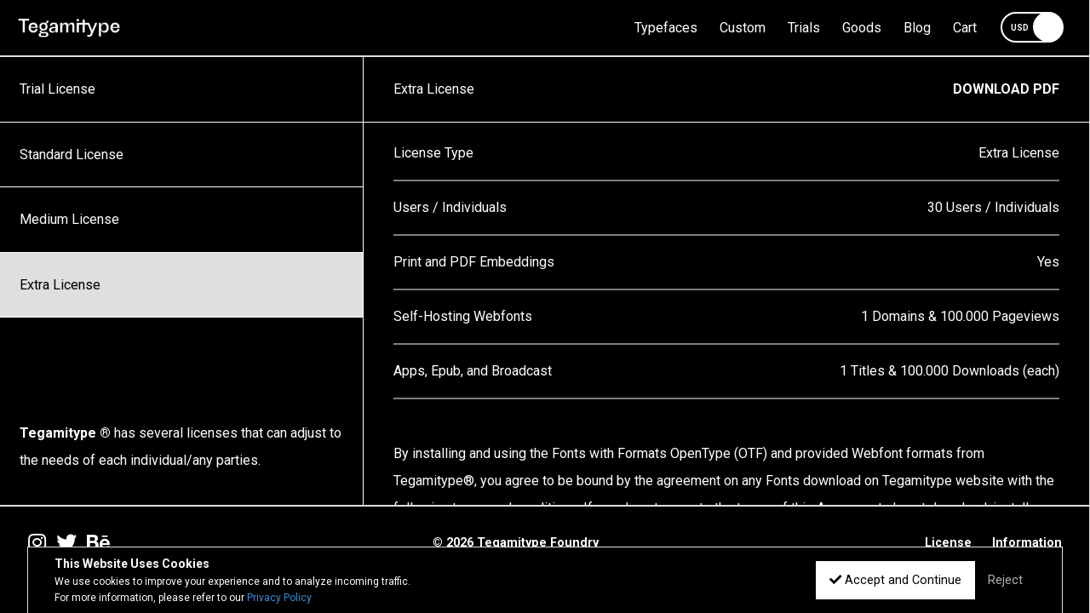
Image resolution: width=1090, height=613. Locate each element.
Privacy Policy (279, 598)
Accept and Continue (895, 580)
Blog (917, 28)
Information (1027, 543)
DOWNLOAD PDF (1006, 89)
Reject (1005, 580)
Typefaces (665, 28)
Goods (861, 28)
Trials (804, 28)
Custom (743, 28)
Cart (965, 28)
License (948, 543)
